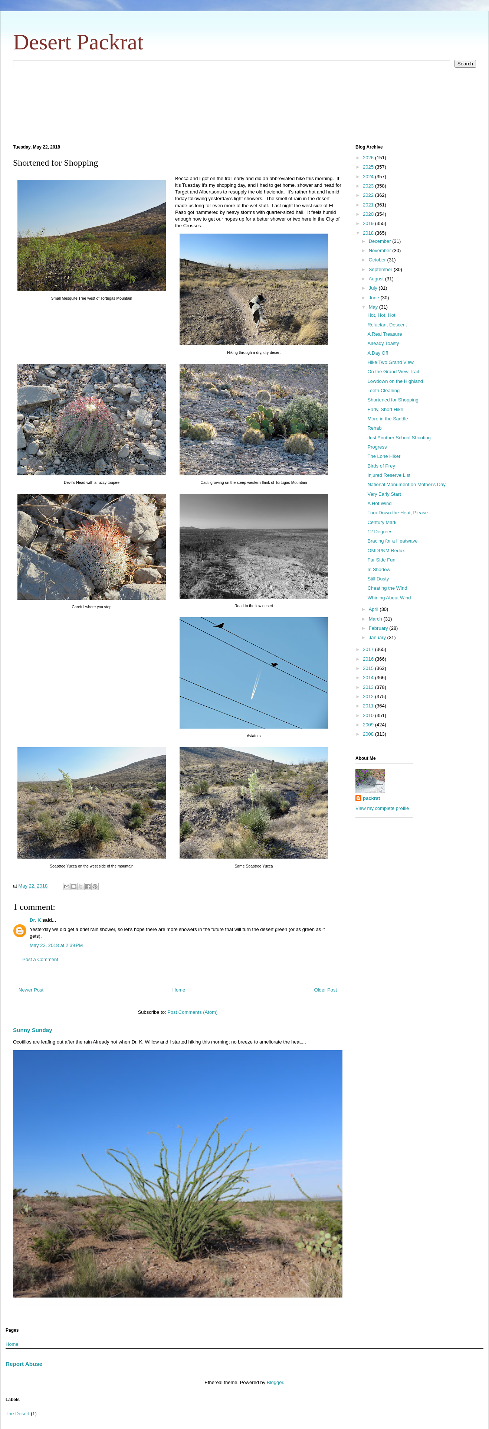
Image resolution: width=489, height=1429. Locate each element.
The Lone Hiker (383, 456)
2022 (369, 195)
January (378, 637)
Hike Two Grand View (390, 362)
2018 (369, 233)
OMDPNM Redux (385, 550)
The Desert (17, 1413)
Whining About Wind (389, 597)
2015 (369, 668)
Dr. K (35, 920)
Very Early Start (384, 494)
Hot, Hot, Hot (381, 315)
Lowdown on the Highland (395, 381)
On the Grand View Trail (393, 371)
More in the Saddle (387, 418)
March (376, 619)
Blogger (275, 1382)
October (378, 260)
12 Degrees (379, 531)
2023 (369, 186)
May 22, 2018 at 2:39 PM (56, 945)
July (374, 288)
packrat (371, 798)
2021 (369, 205)
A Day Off (377, 353)
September (381, 269)
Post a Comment (40, 959)
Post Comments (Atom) (192, 1012)
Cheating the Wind (387, 588)
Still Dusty (378, 579)
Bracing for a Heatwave (392, 541)
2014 (369, 677)
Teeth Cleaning (383, 390)
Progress (377, 447)
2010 (369, 715)
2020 (369, 214)
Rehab (374, 428)
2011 (369, 706)
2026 (369, 157)
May (374, 307)
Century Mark (381, 522)
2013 (369, 687)
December (381, 241)
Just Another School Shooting (399, 437)
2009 (369, 724)
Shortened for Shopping (392, 400)
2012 (369, 696)
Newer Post (31, 990)
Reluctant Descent (387, 325)
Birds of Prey (381, 466)
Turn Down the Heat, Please (397, 512)
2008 (369, 734)
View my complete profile (382, 808)
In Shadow (378, 569)
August (377, 278)
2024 (369, 176)
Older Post (325, 990)
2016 (369, 659)
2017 (369, 649)
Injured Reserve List (388, 475)
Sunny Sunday (32, 1030)
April (374, 609)
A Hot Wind (379, 503)
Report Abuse (24, 1364)
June (375, 297)
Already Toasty (383, 343)
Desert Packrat (78, 42)
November (381, 250)
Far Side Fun (381, 560)
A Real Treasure (384, 334)
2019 (369, 223)
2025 (369, 167)
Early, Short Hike (385, 409)
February (379, 628)
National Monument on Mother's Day (406, 484)
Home (179, 990)
